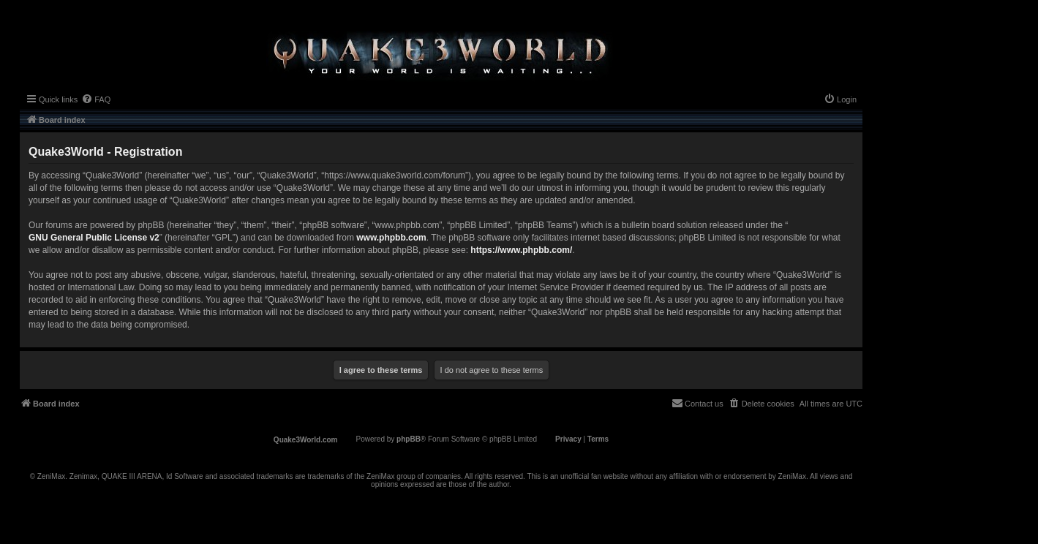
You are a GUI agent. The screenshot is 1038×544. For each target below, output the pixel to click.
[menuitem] (95, 99)
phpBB (408, 439)
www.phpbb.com (391, 238)
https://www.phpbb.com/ (521, 250)
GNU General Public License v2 (94, 238)
